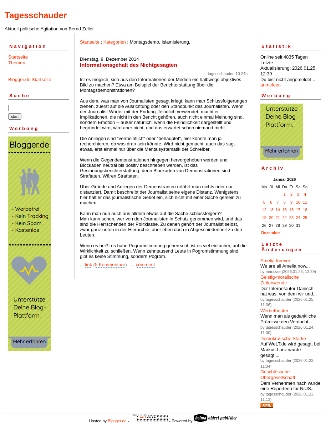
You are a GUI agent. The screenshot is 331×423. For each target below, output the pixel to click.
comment (145, 264)
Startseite (18, 57)
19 (264, 217)
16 (291, 210)
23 (291, 217)
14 (278, 210)
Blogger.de (117, 421)
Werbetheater (274, 310)
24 (298, 217)
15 (284, 210)
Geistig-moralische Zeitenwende (279, 279)
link (88, 264)
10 (298, 202)
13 (271, 210)
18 (305, 210)
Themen (16, 62)
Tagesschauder (36, 15)
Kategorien (114, 42)
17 (298, 210)
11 (305, 202)
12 (264, 210)
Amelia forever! (275, 260)
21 (278, 217)
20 (271, 217)
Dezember (270, 232)
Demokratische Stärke (283, 338)
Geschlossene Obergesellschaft (277, 374)
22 (284, 217)
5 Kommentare (110, 264)
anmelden (270, 85)
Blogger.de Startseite (29, 79)
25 (305, 217)
